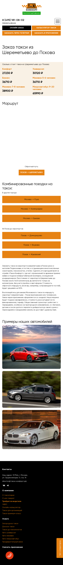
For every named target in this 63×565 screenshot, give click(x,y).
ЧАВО (4, 504)
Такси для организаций (12, 510)
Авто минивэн (8, 536)
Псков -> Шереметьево (31, 172)
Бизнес (6, 78)
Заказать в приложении (46, 33)
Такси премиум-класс (11, 513)
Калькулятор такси (46, 28)
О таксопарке (8, 495)
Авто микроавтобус (10, 539)
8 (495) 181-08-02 (13, 20)
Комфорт (7, 69)
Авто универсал (9, 533)
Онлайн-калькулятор (11, 507)
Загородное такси (10, 524)
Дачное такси (8, 527)
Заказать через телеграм (16, 33)
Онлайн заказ (17, 28)
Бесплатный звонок (31, 13)
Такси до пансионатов (12, 530)
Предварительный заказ (12, 542)
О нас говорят (8, 498)
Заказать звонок (9, 23)
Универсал (38, 69)
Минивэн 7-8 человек (13, 87)
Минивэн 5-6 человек (44, 78)
